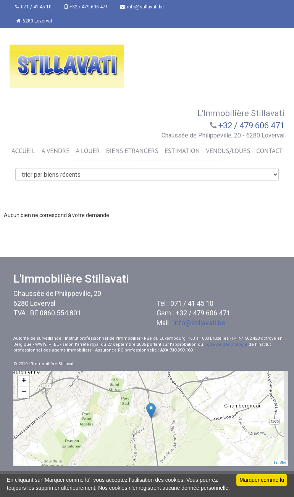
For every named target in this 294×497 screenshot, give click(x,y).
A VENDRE (55, 151)
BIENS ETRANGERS (132, 151)
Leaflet (280, 462)
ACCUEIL (23, 151)
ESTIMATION (182, 151)
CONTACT (269, 151)
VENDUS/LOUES (228, 151)
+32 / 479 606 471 (86, 7)
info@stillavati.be (142, 7)
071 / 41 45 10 (33, 7)
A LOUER (88, 151)
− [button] (23, 392)
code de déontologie (225, 344)
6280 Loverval (34, 21)
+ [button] (23, 381)
